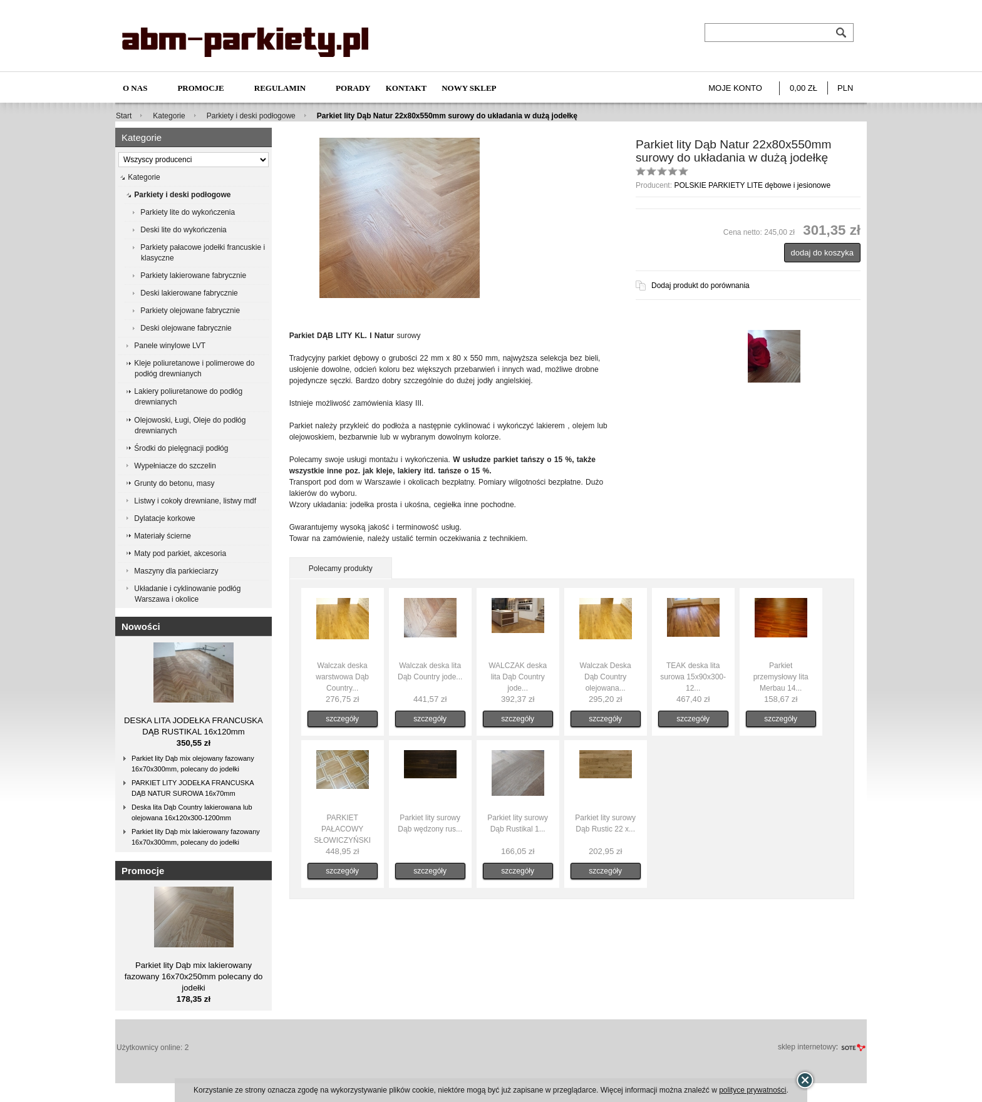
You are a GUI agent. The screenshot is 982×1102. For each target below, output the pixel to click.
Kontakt (406, 88)
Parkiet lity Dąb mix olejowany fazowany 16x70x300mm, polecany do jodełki (193, 763)
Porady (353, 88)
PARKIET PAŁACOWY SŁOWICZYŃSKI (342, 829)
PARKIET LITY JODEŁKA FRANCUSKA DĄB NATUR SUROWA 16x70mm (193, 788)
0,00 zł (803, 88)
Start (124, 115)
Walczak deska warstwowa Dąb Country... (342, 677)
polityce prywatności (752, 1090)
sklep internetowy (807, 1047)
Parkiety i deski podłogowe (251, 115)
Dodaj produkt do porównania (700, 285)
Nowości (140, 626)
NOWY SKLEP (469, 88)
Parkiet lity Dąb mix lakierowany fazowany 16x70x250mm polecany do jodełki (194, 976)
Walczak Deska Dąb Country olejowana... (605, 677)
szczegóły (342, 718)
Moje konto (735, 88)
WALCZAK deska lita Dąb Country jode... (517, 677)
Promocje (200, 88)
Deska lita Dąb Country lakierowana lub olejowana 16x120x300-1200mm (192, 812)
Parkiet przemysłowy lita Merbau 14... (781, 677)
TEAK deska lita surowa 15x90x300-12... (693, 677)
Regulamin (280, 88)
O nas (135, 88)
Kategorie (169, 115)
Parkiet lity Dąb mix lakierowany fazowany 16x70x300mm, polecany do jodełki (196, 837)
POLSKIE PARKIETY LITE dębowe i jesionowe (752, 185)
